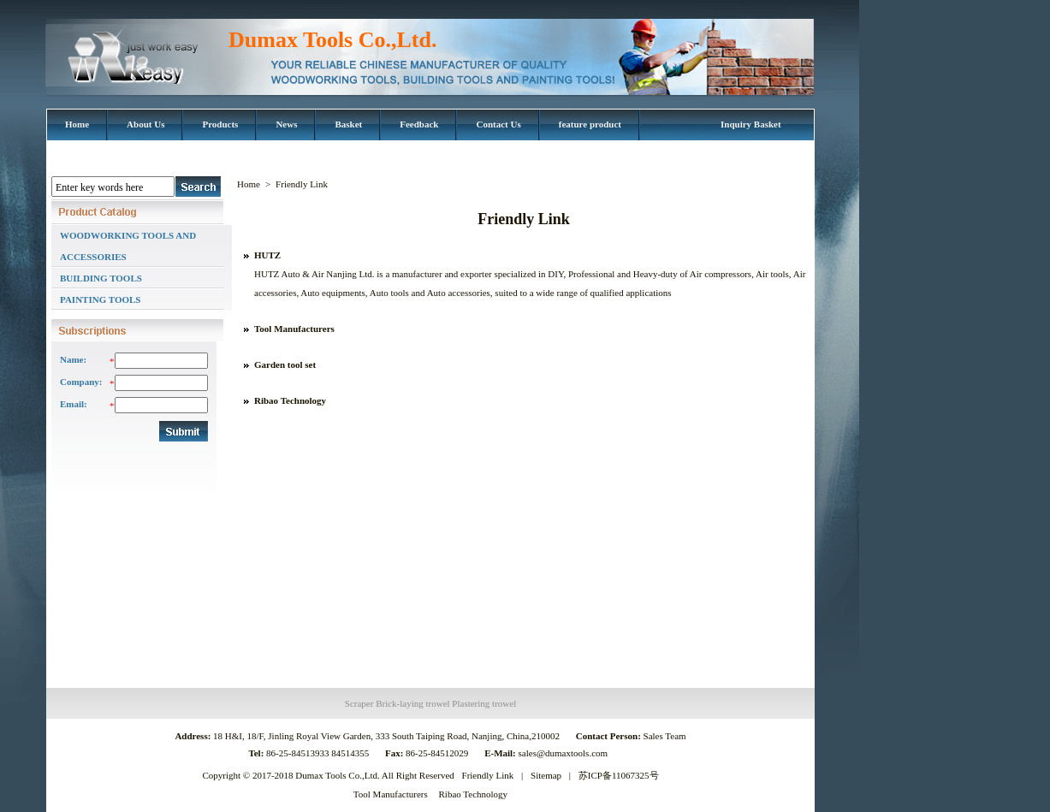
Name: (73, 359)
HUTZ (267, 255)
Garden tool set (285, 364)
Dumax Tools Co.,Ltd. (332, 39)
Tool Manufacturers (294, 328)
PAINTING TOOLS (100, 299)
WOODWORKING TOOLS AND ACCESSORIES (128, 246)
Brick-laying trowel (412, 703)
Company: (80, 381)
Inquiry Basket (751, 124)
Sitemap (546, 775)
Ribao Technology (290, 400)
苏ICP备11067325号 (618, 775)
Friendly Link (488, 775)
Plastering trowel (484, 703)
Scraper (359, 703)
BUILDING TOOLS (101, 278)
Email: (73, 404)
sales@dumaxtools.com (564, 753)
